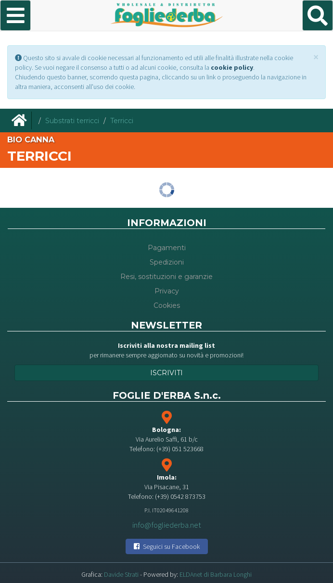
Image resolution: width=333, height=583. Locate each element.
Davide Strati (121, 574)
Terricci (121, 120)
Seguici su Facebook (167, 546)
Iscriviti (166, 372)
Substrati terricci (72, 120)
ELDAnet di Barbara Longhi (215, 574)
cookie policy (232, 67)
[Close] (316, 57)
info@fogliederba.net (166, 524)
